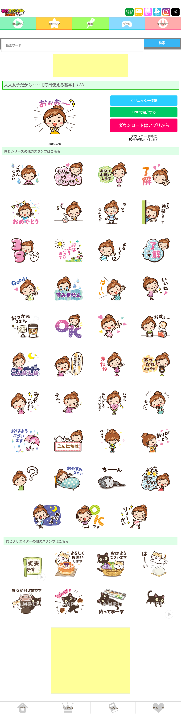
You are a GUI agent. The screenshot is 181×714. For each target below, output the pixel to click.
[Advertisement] (90, 65)
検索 (162, 43)
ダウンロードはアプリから (143, 125)
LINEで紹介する (144, 112)
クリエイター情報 (144, 101)
